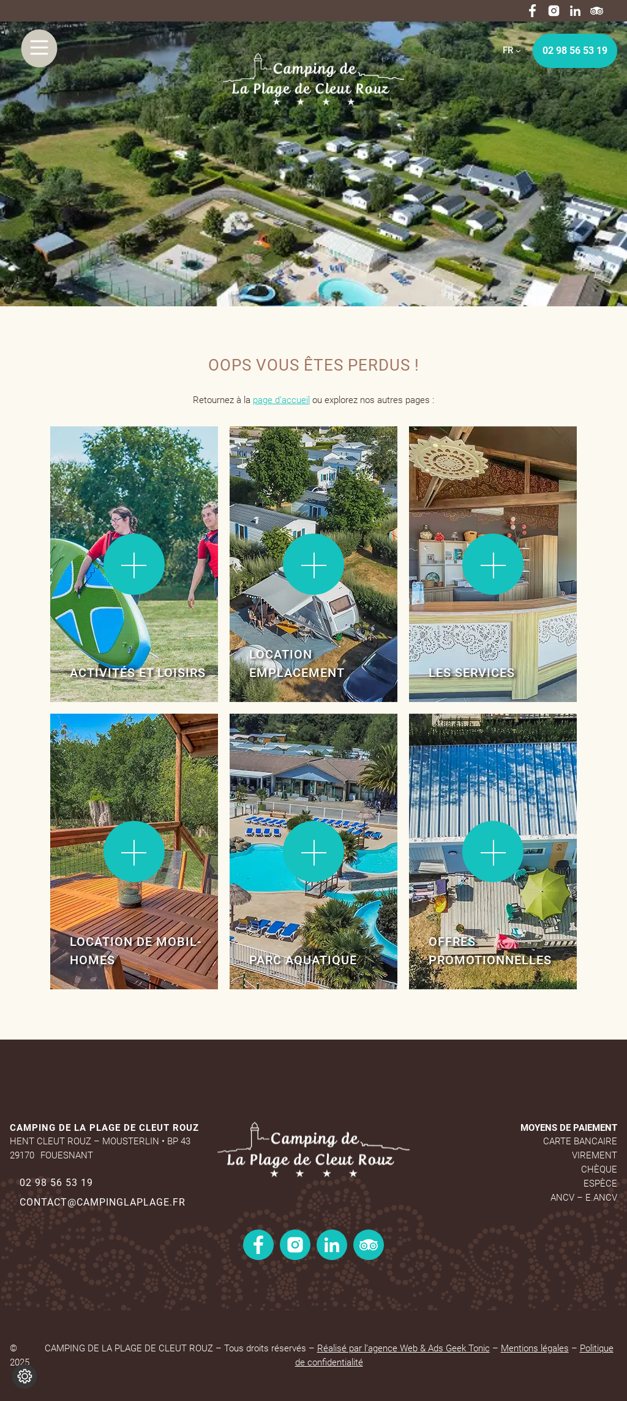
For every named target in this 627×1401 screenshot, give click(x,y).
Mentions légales (535, 1348)
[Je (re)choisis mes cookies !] (24, 1376)
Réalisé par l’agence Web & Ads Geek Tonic (403, 1348)
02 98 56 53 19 (575, 50)
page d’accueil (281, 400)
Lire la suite (90, 464)
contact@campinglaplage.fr (103, 1202)
